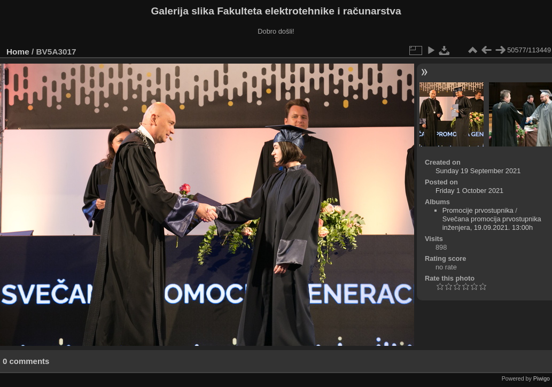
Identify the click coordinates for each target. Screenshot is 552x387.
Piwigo (541, 378)
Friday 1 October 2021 (469, 191)
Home (17, 51)
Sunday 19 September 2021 (478, 171)
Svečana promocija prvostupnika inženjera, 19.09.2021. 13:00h (491, 223)
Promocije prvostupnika (478, 210)
